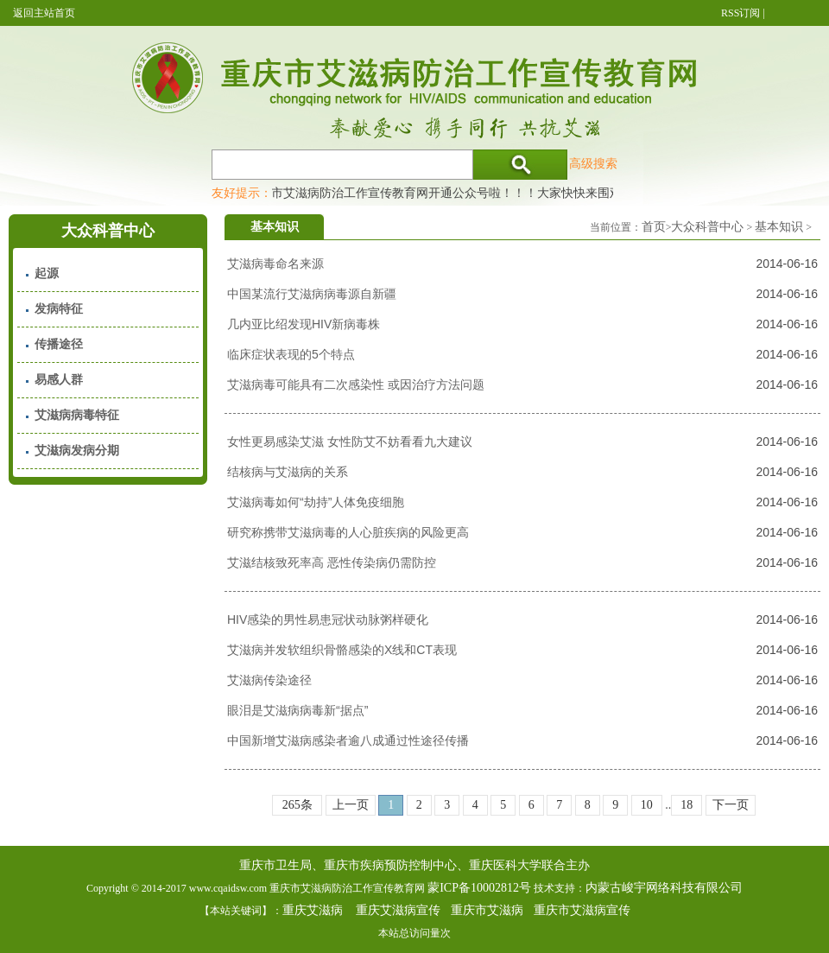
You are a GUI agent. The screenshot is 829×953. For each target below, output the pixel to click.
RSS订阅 (740, 13)
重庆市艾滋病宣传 (582, 910)
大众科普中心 (707, 226)
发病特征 (59, 308)
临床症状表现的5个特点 (291, 354)
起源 (47, 273)
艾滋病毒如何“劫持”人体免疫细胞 (315, 502)
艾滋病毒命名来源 (275, 263)
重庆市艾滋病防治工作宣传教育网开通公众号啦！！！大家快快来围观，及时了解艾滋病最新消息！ (515, 193)
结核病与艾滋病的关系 (287, 472)
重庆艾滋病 (312, 910)
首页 (654, 226)
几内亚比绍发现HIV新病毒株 (303, 324)
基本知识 (779, 226)
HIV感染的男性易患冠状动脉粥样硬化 (327, 619)
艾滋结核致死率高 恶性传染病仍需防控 (331, 562)
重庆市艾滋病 (487, 910)
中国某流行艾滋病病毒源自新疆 (311, 294)
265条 (297, 804)
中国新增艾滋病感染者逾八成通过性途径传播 (348, 740)
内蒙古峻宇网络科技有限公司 (664, 887)
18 (686, 804)
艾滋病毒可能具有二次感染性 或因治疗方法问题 (355, 384)
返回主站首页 (44, 13)
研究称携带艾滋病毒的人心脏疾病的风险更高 (348, 532)
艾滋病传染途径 (269, 680)
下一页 (730, 804)
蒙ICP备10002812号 (479, 887)
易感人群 (59, 379)
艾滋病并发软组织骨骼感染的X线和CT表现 (342, 650)
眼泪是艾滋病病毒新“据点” (297, 710)
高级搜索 (593, 163)
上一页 (350, 804)
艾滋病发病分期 (77, 450)
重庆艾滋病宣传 (398, 910)
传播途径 (59, 344)
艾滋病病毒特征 (77, 415)
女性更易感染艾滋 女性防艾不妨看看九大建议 (349, 441)
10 (647, 804)
